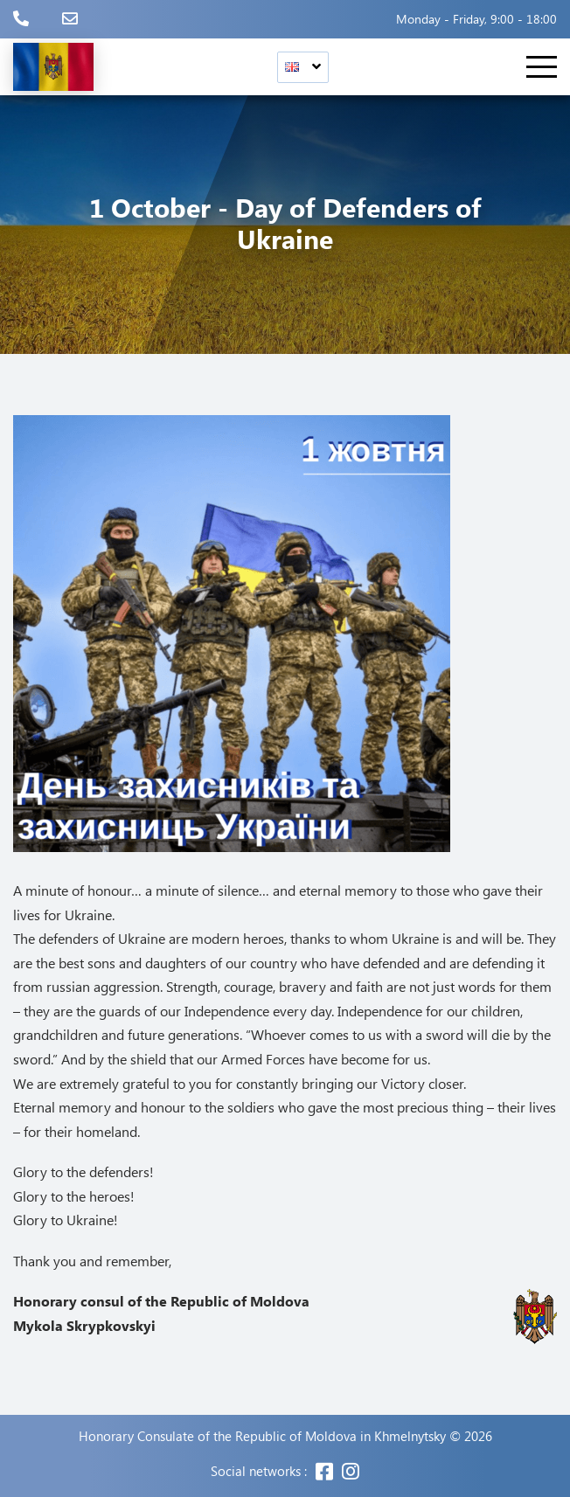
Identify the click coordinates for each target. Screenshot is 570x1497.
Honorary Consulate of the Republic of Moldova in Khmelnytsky (262, 1436)
